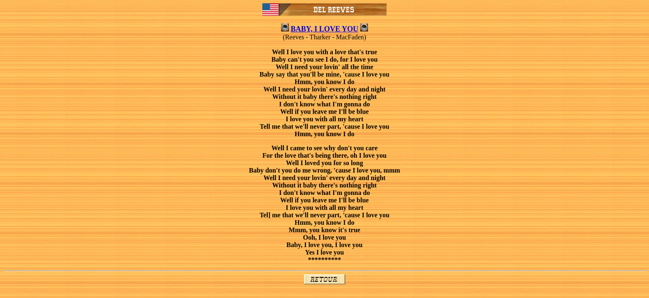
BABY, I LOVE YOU (324, 29)
